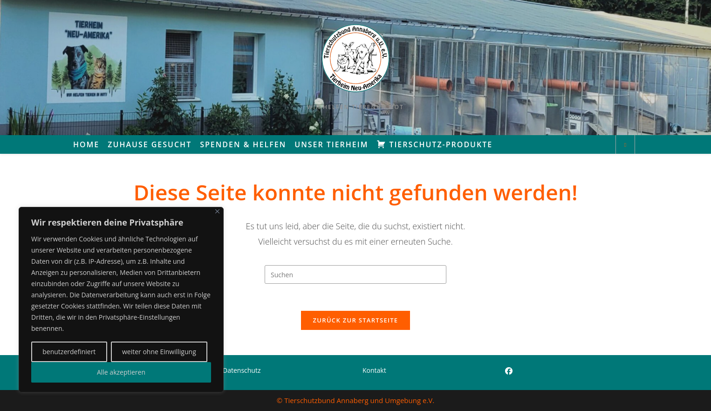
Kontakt (374, 370)
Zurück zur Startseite (355, 321)
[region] (121, 299)
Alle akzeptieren (121, 372)
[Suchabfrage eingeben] (355, 274)
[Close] (217, 211)
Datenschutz (241, 370)
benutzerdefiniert (69, 351)
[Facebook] (509, 371)
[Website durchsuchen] (625, 145)
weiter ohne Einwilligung (159, 351)
